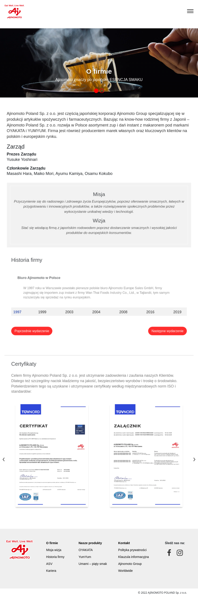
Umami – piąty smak (93, 562)
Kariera (52, 567)
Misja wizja (54, 552)
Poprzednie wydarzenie (45, 324)
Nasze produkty (91, 547)
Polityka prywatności (133, 552)
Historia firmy (55, 557)
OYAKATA (88, 552)
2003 (75, 309)
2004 (97, 309)
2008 (118, 309)
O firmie (53, 547)
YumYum (87, 557)
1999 (53, 309)
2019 (162, 309)
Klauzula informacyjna (134, 557)
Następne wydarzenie (154, 324)
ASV (51, 562)
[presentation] (3, 458)
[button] (96, 91)
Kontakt (127, 547)
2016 (140, 309)
